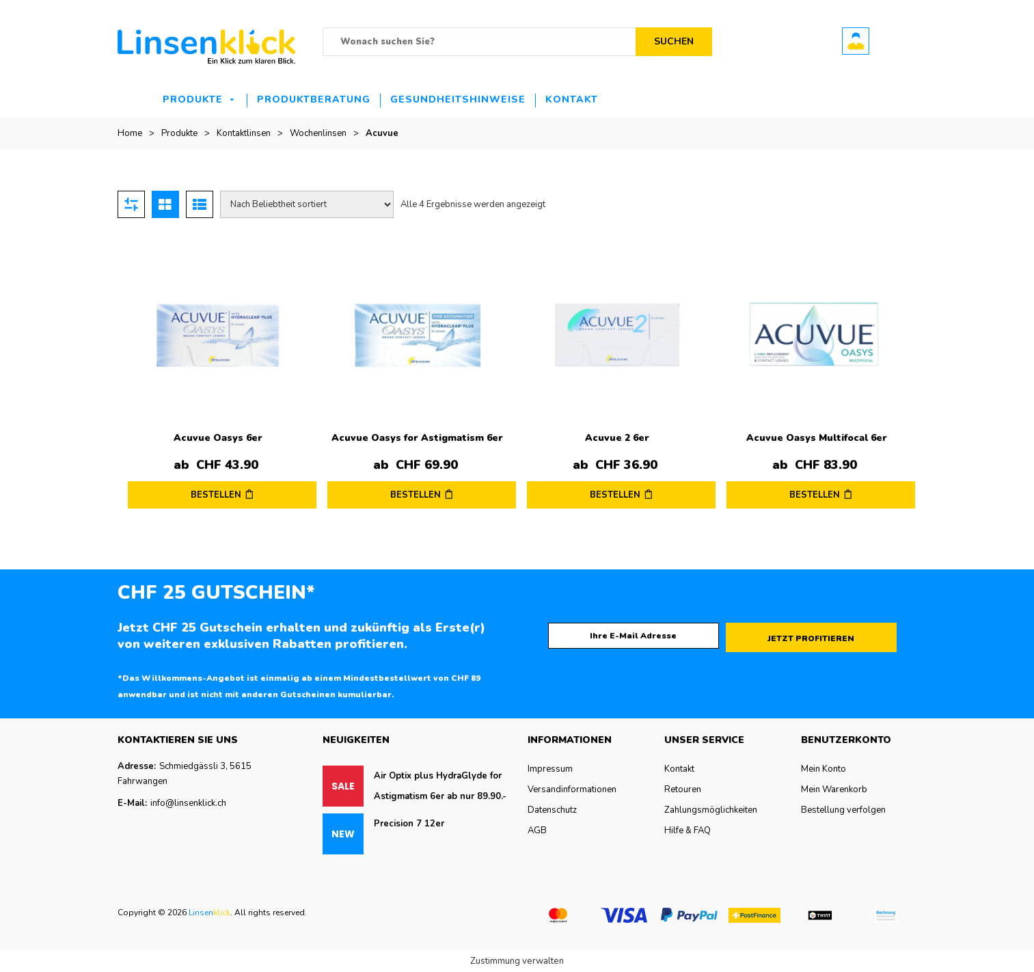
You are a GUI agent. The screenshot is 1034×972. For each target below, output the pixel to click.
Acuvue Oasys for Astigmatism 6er (417, 437)
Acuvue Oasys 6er (218, 437)
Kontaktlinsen (244, 133)
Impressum (550, 769)
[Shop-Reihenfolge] (307, 204)
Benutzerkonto (855, 41)
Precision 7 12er (409, 824)
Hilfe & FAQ (687, 830)
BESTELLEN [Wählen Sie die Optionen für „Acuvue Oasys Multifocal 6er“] (814, 495)
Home (130, 133)
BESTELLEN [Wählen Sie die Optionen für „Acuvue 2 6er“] (615, 495)
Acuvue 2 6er (617, 437)
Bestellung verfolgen (843, 810)
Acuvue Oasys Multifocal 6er (816, 437)
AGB (537, 830)
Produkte (193, 99)
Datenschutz (552, 810)
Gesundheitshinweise (458, 99)
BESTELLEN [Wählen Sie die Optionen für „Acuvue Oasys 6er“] (216, 495)
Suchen (674, 41)
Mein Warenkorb (834, 789)
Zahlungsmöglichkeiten (710, 810)
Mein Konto (823, 769)
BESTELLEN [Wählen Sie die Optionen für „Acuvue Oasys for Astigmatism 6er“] (415, 495)
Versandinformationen (572, 789)
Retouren (682, 789)
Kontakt (571, 99)
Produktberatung (313, 99)
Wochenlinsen (318, 133)
